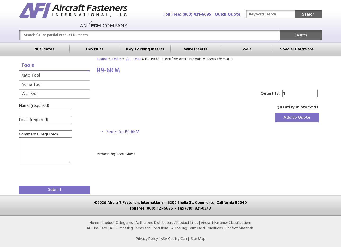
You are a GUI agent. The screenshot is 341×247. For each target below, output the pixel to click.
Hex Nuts (94, 49)
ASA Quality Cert (174, 239)
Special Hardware (297, 49)
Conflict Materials (239, 228)
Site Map (198, 239)
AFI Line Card (97, 228)
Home (102, 59)
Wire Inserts (195, 49)
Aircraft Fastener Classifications (226, 223)
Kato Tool (30, 75)
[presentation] (46, 173)
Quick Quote (227, 14)
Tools (246, 49)
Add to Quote (296, 117)
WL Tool (133, 59)
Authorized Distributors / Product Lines (166, 223)
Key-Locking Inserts (145, 49)
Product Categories (117, 223)
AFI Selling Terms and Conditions (197, 228)
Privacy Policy (147, 239)
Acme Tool (31, 84)
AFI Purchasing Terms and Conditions (139, 228)
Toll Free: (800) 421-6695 (187, 14)
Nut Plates (44, 49)
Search (308, 14)
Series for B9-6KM (122, 132)
